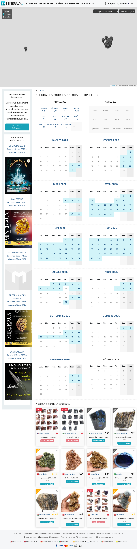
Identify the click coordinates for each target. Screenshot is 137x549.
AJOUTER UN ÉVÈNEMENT (17, 127)
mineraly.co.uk (31, 541)
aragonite (68, 473)
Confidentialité (39, 533)
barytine (93, 473)
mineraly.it (64, 541)
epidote (42, 473)
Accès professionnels (87, 533)
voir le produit (47, 441)
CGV (15, 533)
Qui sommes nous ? (53, 533)
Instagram (54, 537)
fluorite (93, 514)
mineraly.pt (107, 541)
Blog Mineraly (30, 537)
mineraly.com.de (48, 541)
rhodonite (43, 433)
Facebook (43, 537)
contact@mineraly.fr (86, 537)
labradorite (95, 433)
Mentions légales (25, 533)
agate (118, 473)
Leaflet (113, 85)
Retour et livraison (70, 533)
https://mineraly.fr (106, 537)
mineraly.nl (93, 541)
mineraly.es (79, 541)
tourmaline (69, 433)
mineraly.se (121, 541)
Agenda (40, 90)
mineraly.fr (15, 541)
